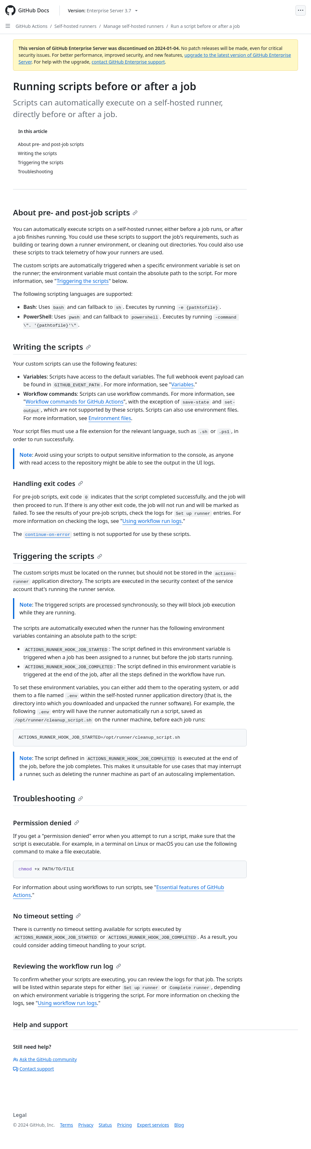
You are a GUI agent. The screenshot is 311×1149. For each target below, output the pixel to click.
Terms (66, 1125)
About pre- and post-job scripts (75, 212)
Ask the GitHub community (45, 1059)
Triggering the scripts (82, 280)
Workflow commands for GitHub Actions (74, 401)
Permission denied (46, 822)
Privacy (85, 1125)
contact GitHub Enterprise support (128, 62)
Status (105, 1125)
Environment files (109, 418)
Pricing (124, 1125)
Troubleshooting (48, 798)
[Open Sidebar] (8, 26)
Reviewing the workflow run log (67, 966)
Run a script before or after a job (205, 26)
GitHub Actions (31, 26)
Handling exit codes (48, 483)
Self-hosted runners (76, 26)
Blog (179, 1125)
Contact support (33, 1069)
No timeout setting (47, 916)
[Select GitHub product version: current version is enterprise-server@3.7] (103, 11)
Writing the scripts (52, 346)
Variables (182, 384)
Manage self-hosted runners (133, 26)
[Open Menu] (300, 10)
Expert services (153, 1125)
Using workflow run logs (151, 521)
